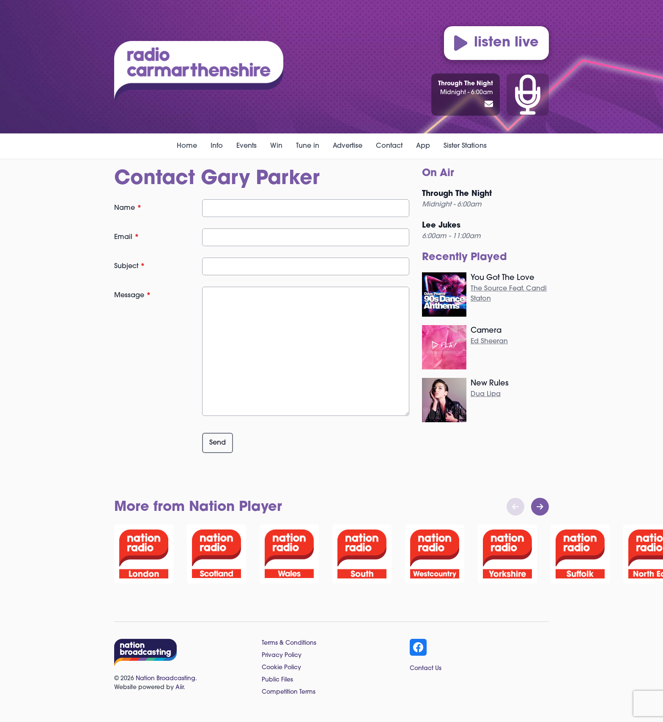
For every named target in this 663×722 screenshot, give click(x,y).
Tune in (307, 146)
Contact (389, 146)
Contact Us (425, 668)
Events (246, 146)
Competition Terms (288, 692)
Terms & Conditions (289, 643)
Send (217, 443)
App (423, 146)
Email (126, 237)
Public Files (277, 680)
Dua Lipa (486, 394)
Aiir (179, 687)
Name (128, 208)
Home (187, 146)
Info (217, 146)
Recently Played (464, 257)
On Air (438, 173)
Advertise (347, 146)
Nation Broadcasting (165, 679)
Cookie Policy (281, 668)
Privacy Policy (281, 655)
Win (276, 146)
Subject (129, 266)
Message (132, 295)
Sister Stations (465, 146)
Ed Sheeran (489, 341)
